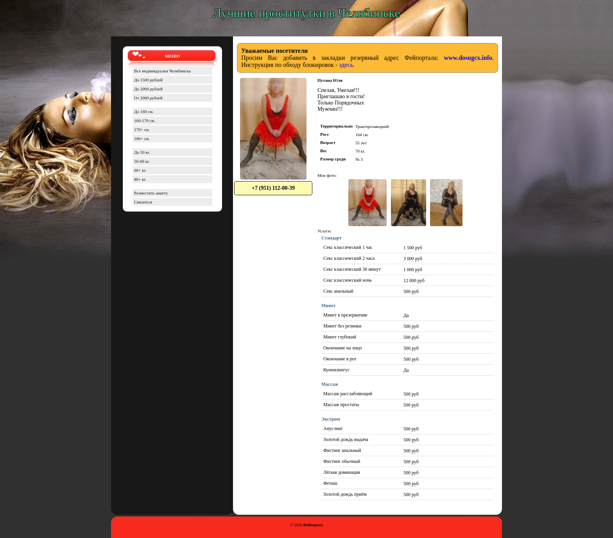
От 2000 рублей (148, 97)
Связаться (143, 202)
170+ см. (142, 129)
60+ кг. (140, 170)
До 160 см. (144, 111)
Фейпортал (313, 525)
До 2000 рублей (148, 88)
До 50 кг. (142, 152)
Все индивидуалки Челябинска (162, 70)
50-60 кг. (142, 161)
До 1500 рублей (148, 79)
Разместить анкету (151, 193)
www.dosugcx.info (468, 57)
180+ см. (142, 138)
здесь (346, 64)
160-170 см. (144, 120)
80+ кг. (140, 179)
